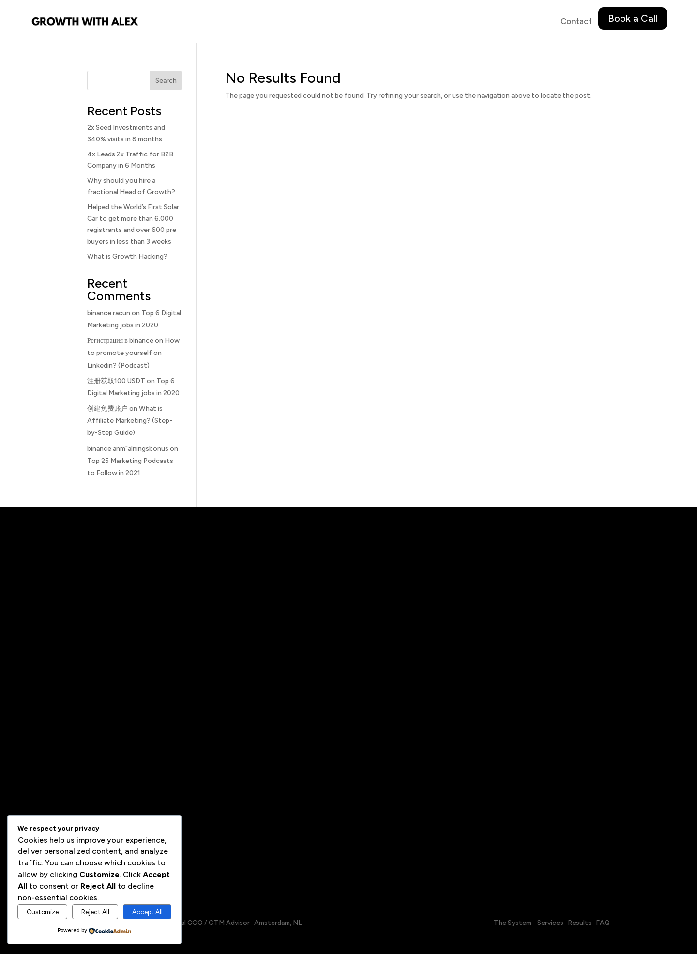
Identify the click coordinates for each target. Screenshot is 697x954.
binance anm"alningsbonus (127, 449)
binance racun (108, 313)
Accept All (147, 912)
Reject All (95, 912)
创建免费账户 (107, 408)
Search (166, 81)
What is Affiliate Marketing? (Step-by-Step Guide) (129, 420)
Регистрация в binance (120, 341)
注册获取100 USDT (116, 381)
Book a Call (632, 18)
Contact (576, 21)
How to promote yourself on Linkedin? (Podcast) (133, 353)
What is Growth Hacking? (127, 256)
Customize (43, 912)
